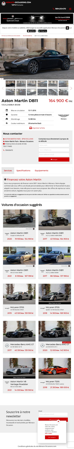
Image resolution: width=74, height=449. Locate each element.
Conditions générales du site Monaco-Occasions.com (37, 446)
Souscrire (53, 420)
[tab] (8, 170)
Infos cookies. (48, 433)
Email (53, 413)
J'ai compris (52, 437)
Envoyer (54, 159)
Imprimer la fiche (37, 128)
